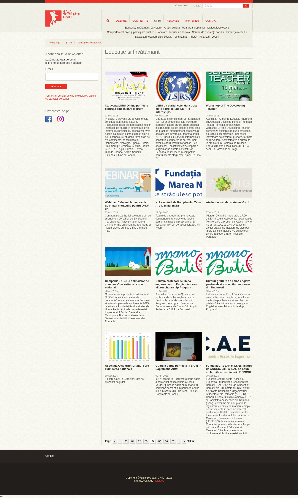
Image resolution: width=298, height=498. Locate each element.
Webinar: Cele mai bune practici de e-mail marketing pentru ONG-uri (127, 205)
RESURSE (172, 20)
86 (166, 441)
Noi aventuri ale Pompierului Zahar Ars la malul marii (178, 204)
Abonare (56, 86)
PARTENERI (192, 20)
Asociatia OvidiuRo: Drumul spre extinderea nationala (127, 367)
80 (126, 441)
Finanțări (205, 36)
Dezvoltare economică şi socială (153, 36)
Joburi (215, 36)
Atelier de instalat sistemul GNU (227, 202)
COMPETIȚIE (140, 20)
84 (153, 441)
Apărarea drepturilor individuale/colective (205, 27)
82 (139, 441)
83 (146, 441)
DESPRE (121, 20)
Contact (49, 455)
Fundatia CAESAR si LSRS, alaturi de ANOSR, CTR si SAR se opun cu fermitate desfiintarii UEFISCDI (229, 369)
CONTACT (211, 20)
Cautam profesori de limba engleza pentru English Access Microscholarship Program (176, 284)
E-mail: (49, 69)
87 (173, 441)
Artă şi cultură (172, 27)
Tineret (193, 36)
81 (132, 441)
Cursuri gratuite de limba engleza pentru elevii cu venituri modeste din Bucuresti (228, 284)
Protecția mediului (236, 32)
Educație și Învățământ (89, 42)
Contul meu (181, 5)
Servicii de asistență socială (208, 32)
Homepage (54, 42)
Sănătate (162, 32)
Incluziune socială (179, 32)
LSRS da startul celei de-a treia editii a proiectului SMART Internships (176, 109)
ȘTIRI (69, 42)
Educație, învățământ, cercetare (143, 27)
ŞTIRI (157, 20)
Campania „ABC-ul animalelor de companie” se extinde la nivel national (127, 284)
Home (107, 20)
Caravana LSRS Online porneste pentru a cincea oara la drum (126, 107)
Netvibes (159, 480)
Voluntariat (180, 36)
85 (159, 441)
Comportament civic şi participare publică (130, 32)
